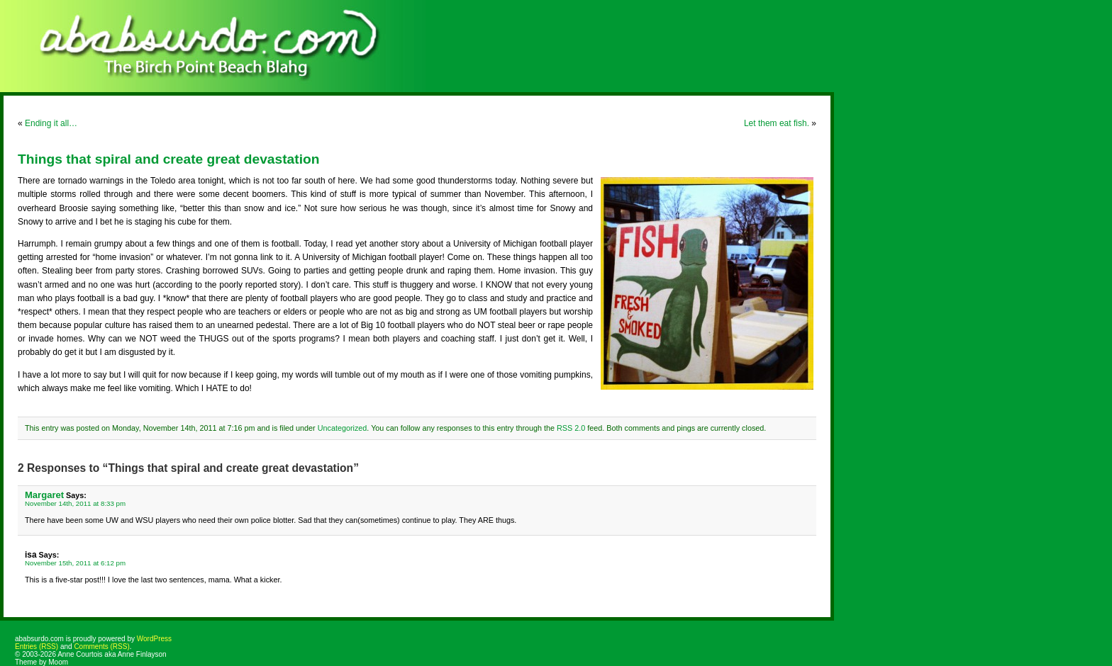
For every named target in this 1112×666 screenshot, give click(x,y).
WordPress (154, 639)
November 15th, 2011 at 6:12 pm (75, 563)
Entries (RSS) (36, 646)
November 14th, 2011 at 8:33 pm (75, 503)
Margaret (44, 495)
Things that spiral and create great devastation (168, 159)
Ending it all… (51, 123)
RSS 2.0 (571, 428)
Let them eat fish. (776, 123)
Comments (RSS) (101, 646)
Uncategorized (342, 428)
